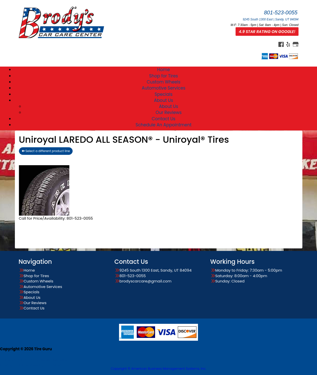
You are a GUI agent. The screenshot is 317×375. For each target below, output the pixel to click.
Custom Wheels (164, 82)
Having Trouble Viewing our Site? (30, 365)
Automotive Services (163, 88)
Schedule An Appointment (164, 125)
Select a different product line (46, 151)
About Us (163, 100)
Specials (163, 94)
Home (163, 70)
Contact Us (164, 119)
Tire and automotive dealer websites (34, 357)
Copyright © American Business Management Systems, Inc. (158, 368)
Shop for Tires (163, 76)
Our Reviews (169, 112)
